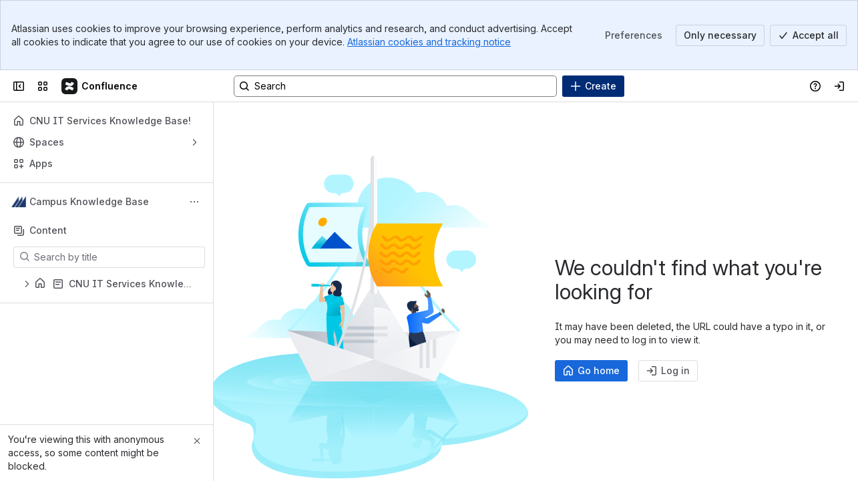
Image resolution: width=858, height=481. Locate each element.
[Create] (593, 86)
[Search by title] (117, 257)
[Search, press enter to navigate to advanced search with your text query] (395, 86)
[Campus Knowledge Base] (100, 86)
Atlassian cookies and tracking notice (429, 41)
